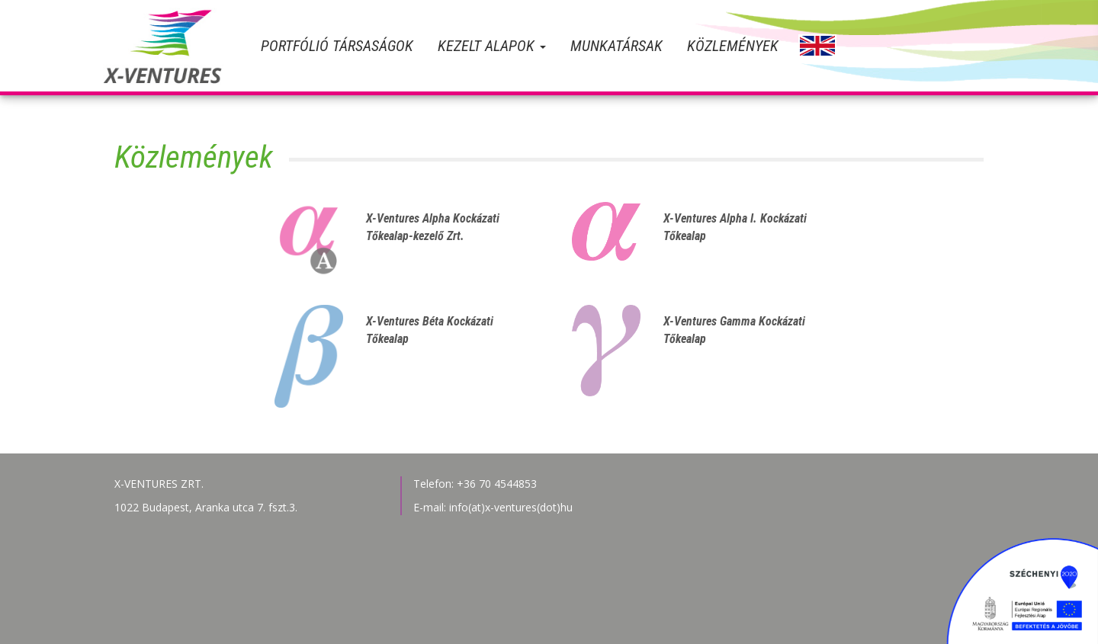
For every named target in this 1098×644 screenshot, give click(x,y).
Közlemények (733, 46)
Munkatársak (616, 46)
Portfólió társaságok (337, 46)
